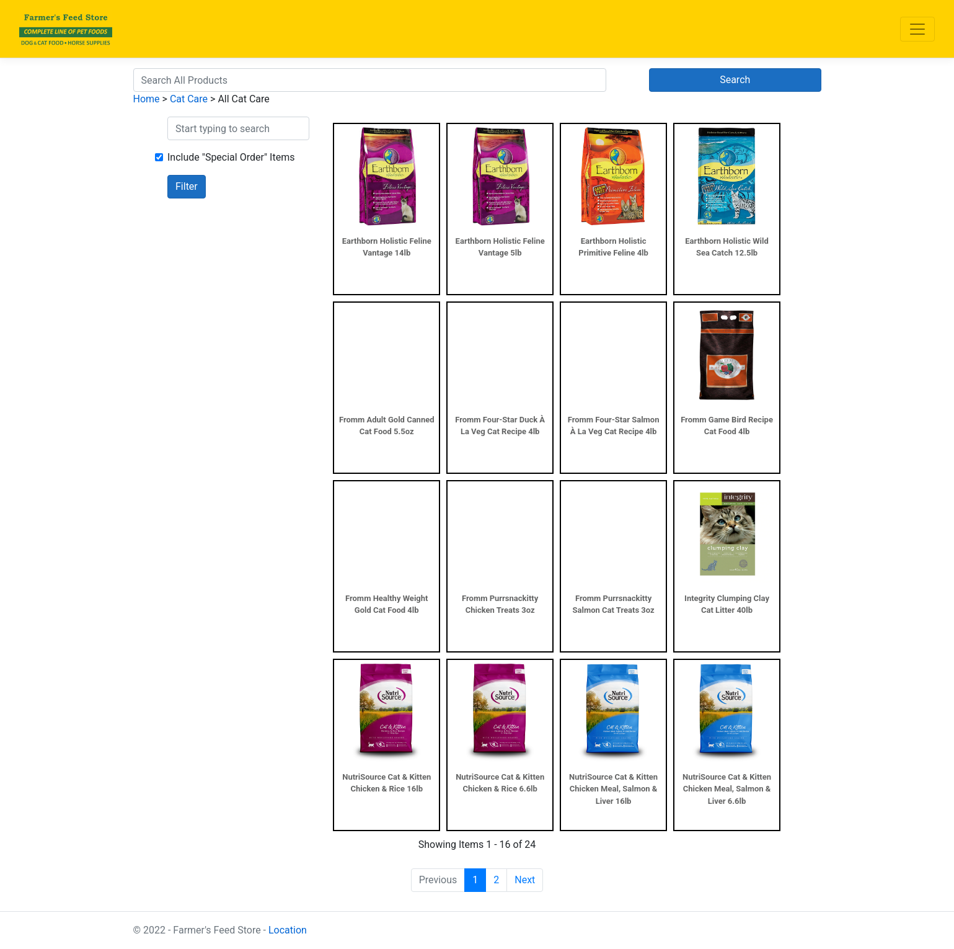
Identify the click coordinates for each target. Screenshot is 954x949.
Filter (186, 186)
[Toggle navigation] (917, 29)
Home (146, 99)
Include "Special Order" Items (230, 157)
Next (525, 880)
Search (735, 80)
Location (287, 930)
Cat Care (189, 99)
